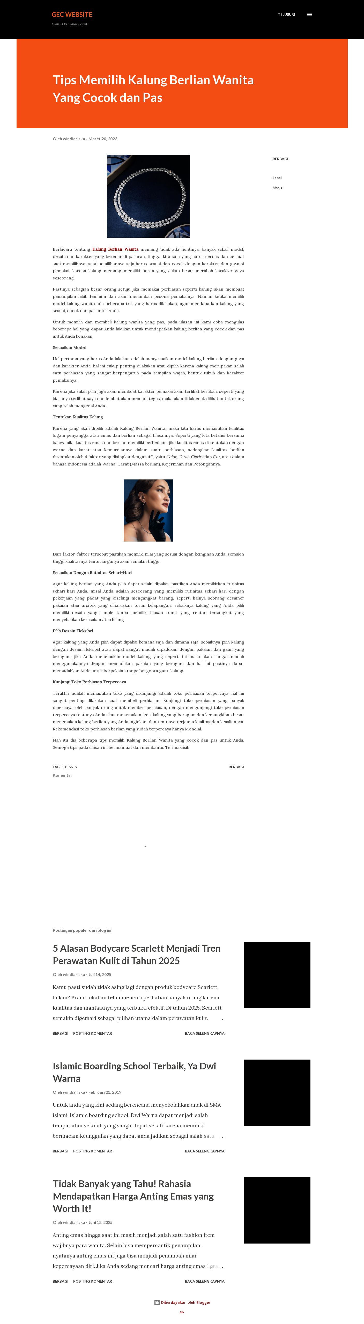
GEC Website (72, 14)
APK (182, 1312)
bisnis (277, 188)
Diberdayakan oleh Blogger (182, 1302)
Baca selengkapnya (205, 1033)
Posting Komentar (92, 1033)
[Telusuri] (286, 14)
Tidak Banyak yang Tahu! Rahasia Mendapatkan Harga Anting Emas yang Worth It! (133, 1196)
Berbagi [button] (280, 159)
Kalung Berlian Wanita (115, 249)
